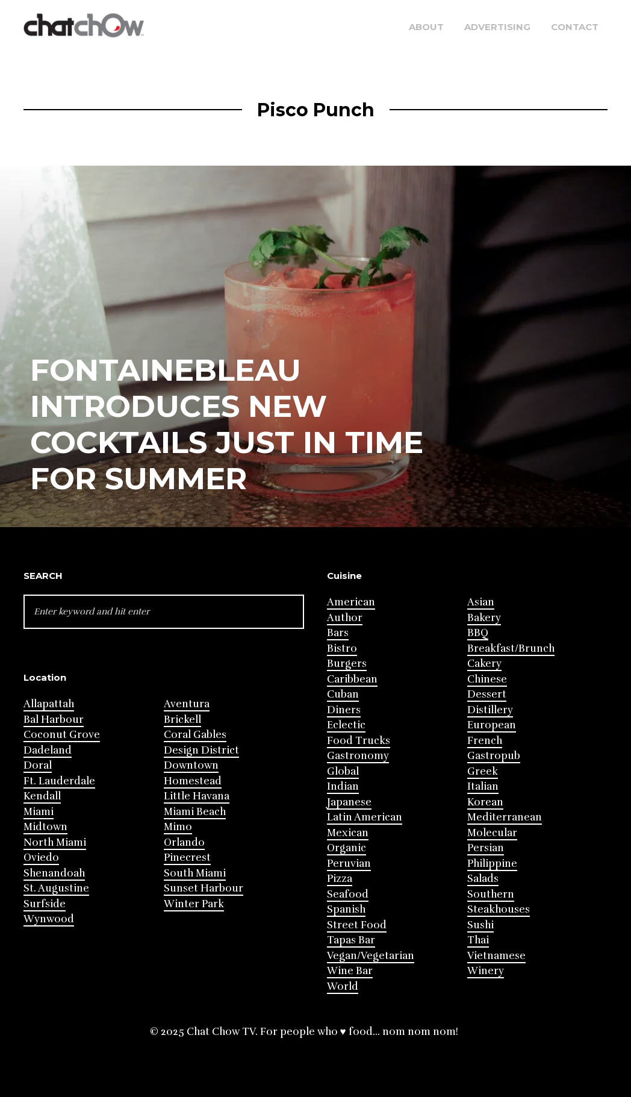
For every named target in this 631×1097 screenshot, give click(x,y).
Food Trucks (358, 740)
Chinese (487, 679)
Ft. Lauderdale (59, 781)
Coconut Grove (61, 734)
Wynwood (48, 919)
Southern (490, 894)
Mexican (347, 833)
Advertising (497, 27)
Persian (485, 848)
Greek (482, 771)
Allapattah (48, 704)
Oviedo (41, 857)
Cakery (484, 663)
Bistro (342, 648)
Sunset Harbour (203, 888)
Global (343, 771)
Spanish (346, 909)
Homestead (193, 781)
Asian (480, 602)
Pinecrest (187, 857)
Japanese (349, 802)
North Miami (54, 842)
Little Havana (196, 796)
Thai (478, 940)
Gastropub (493, 755)
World (342, 986)
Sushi (480, 925)
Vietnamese (496, 955)
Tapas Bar (351, 940)
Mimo (178, 826)
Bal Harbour (53, 719)
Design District (201, 750)
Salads (483, 878)
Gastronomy (358, 755)
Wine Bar (350, 970)
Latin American (364, 817)
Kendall (42, 796)
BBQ (477, 633)
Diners (344, 710)
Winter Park (194, 904)
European (491, 725)
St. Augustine (56, 888)
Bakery (484, 617)
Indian (343, 786)
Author (344, 617)
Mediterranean (504, 817)
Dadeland (47, 750)
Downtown (191, 765)
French (484, 740)
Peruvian (349, 863)
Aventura (187, 704)
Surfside (44, 904)
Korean (485, 802)
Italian (483, 786)
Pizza (339, 878)
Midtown (45, 826)
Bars (338, 633)
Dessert (486, 694)
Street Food (357, 925)
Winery (485, 970)
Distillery (490, 710)
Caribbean (352, 679)
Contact (574, 27)
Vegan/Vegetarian (370, 955)
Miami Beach (195, 811)
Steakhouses (498, 909)
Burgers (347, 663)
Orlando (184, 842)
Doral (37, 765)
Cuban (343, 694)
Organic (346, 848)
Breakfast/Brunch (511, 648)
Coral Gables (195, 734)
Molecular (492, 833)
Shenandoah (54, 873)
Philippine (492, 863)
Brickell (182, 719)
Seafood (347, 894)
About (426, 27)
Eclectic (346, 725)
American (351, 602)
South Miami (195, 873)
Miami (38, 811)
